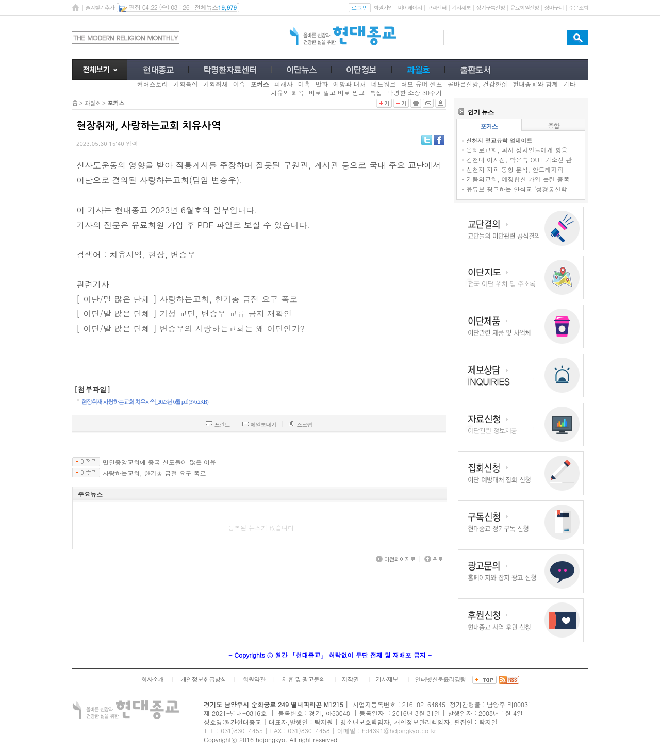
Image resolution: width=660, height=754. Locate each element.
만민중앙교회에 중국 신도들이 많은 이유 (159, 462)
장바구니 (553, 7)
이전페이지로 (395, 559)
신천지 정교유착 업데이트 (499, 140)
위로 (433, 559)
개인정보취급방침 (203, 679)
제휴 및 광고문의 (303, 679)
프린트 (217, 424)
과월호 (92, 103)
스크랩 (300, 424)
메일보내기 (259, 424)
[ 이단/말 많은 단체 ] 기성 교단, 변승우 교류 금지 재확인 (184, 314)
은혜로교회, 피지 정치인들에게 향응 (517, 149)
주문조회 (578, 7)
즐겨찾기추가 (99, 7)
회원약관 (253, 679)
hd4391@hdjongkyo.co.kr (399, 730)
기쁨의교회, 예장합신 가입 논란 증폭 (518, 179)
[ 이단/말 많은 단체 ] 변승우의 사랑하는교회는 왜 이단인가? (190, 328)
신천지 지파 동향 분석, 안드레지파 (515, 169)
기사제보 (461, 7)
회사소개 (152, 679)
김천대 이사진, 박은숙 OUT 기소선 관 (519, 159)
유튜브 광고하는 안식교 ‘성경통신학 (516, 189)
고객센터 (436, 7)
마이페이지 (410, 7)
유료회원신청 (524, 7)
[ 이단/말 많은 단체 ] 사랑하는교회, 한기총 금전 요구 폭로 (187, 299)
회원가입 (382, 7)
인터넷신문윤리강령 (440, 679)
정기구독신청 (490, 7)
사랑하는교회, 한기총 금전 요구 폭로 (154, 473)
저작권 (350, 679)
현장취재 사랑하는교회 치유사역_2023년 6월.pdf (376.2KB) (144, 401)
